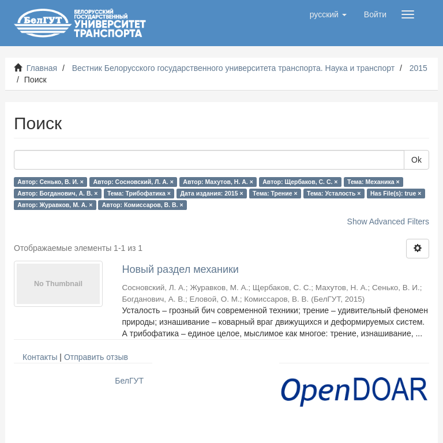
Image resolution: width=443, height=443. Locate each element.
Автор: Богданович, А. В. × (57, 193)
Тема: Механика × (373, 181)
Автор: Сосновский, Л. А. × (133, 181)
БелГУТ (129, 380)
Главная (42, 68)
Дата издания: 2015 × (211, 193)
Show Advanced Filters (388, 221)
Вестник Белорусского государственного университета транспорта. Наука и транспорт (233, 68)
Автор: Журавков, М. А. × (54, 204)
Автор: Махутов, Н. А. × (218, 181)
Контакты (39, 357)
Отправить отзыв (96, 357)
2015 (418, 68)
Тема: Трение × (275, 193)
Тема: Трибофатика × (139, 193)
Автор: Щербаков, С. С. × (299, 181)
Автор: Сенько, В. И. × (50, 181)
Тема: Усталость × (334, 193)
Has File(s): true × (395, 193)
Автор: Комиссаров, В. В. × (142, 204)
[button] (328, 14)
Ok (416, 159)
